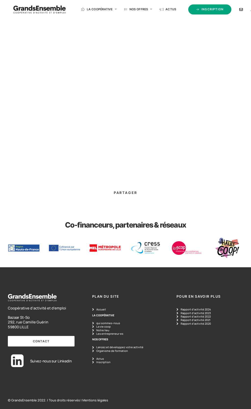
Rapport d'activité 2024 (196, 309)
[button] (17, 365)
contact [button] (41, 341)
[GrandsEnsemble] (32, 10)
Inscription (103, 362)
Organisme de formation (112, 351)
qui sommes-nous (108, 323)
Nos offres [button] (130, 10)
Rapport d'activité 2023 (196, 313)
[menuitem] (89, 10)
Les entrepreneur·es (109, 333)
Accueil (101, 309)
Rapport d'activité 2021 (195, 320)
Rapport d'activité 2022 (196, 316)
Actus (160, 10)
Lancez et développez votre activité (119, 347)
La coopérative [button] (91, 10)
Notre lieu (102, 330)
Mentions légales (95, 400)
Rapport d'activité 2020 (196, 323)
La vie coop (103, 326)
